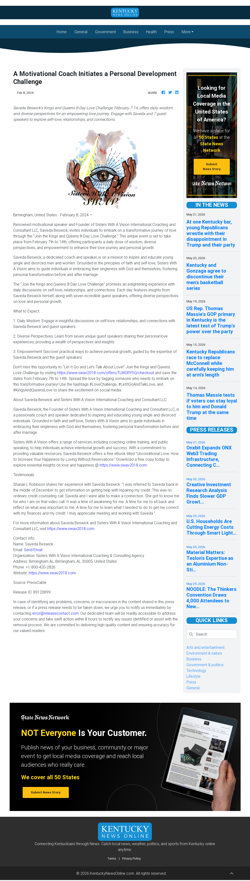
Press (169, 31)
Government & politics (205, 664)
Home (64, 31)
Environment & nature (204, 653)
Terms (111, 858)
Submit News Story (212, 166)
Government (105, 31)
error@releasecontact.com (55, 613)
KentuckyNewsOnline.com (112, 873)
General (80, 31)
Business (130, 31)
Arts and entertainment (205, 647)
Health (151, 31)
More (186, 31)
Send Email (33, 549)
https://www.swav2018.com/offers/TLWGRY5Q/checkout (105, 372)
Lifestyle (193, 676)
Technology (196, 670)
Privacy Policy (131, 858)
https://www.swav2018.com (123, 465)
